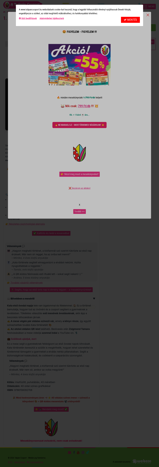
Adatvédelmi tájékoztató (52, 18)
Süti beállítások (28, 18)
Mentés (130, 19)
